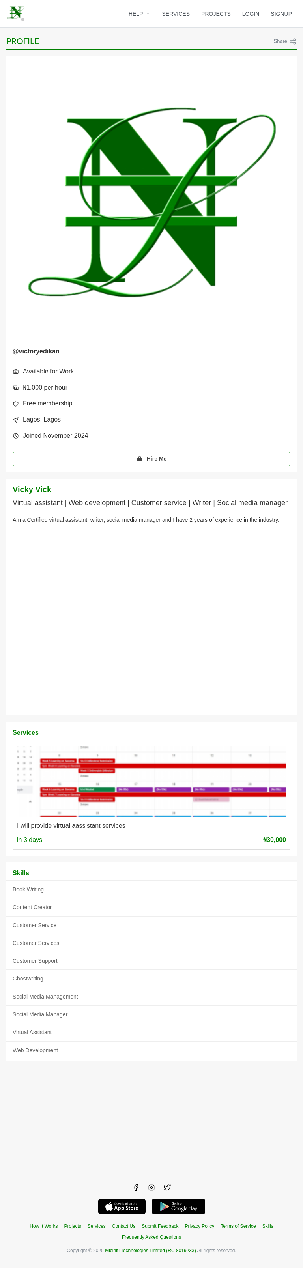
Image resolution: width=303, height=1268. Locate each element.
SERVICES (176, 14)
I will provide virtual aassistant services (71, 825)
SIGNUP (281, 14)
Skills (267, 1226)
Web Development (35, 1050)
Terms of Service (238, 1226)
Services (97, 1226)
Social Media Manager (40, 1014)
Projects (72, 1226)
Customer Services (36, 943)
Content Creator (32, 907)
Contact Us (123, 1226)
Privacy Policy (200, 1226)
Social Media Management (45, 996)
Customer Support (35, 961)
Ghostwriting (28, 978)
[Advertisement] (151, 1120)
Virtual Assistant (32, 1032)
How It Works (44, 1226)
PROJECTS (216, 14)
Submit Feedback (160, 1226)
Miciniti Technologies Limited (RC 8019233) (150, 1250)
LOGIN (251, 14)
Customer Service (34, 925)
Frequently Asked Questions (151, 1237)
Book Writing (28, 889)
